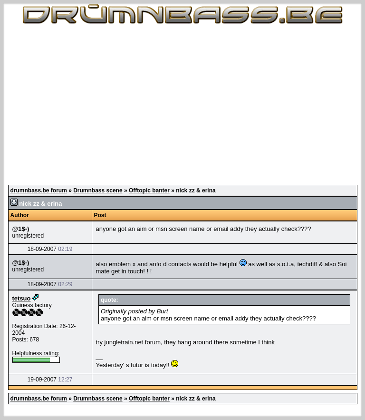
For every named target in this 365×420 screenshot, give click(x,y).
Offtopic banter (149, 190)
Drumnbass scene (97, 190)
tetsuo (21, 298)
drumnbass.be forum (38, 190)
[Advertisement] (182, 104)
